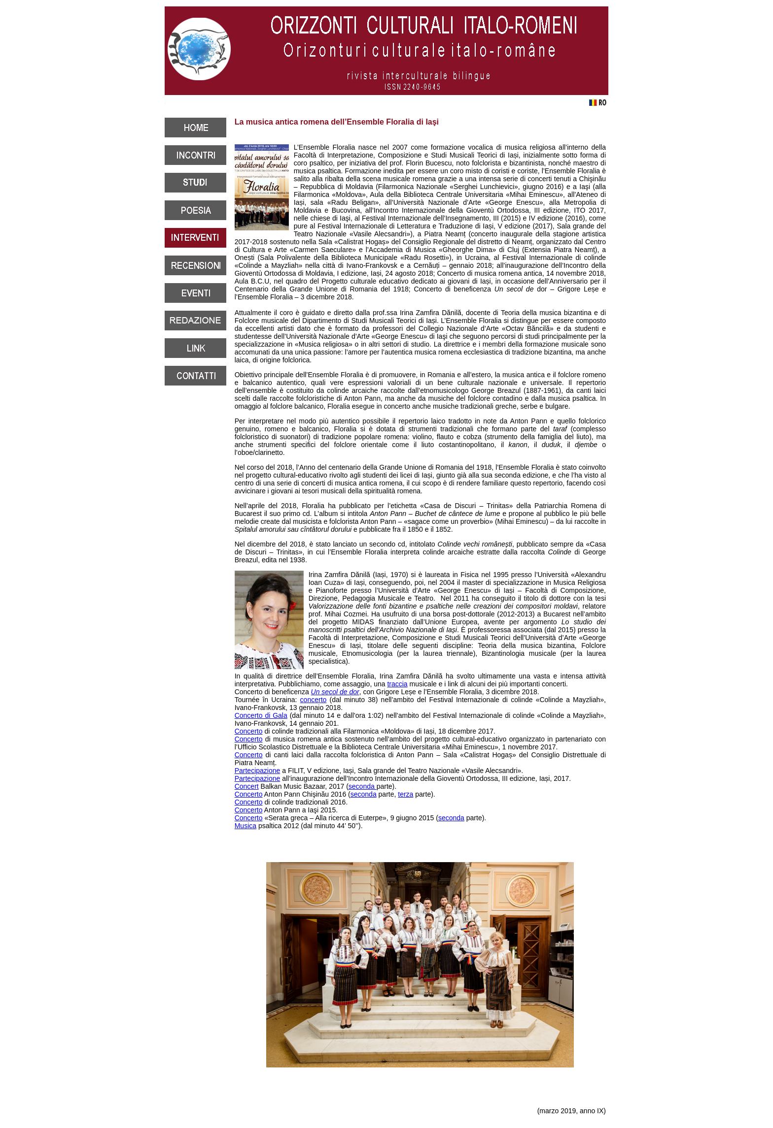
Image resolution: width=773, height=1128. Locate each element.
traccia (397, 684)
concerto (313, 700)
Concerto (249, 731)
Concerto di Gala (261, 715)
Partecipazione (258, 770)
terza (405, 794)
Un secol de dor (335, 692)
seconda (363, 786)
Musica (245, 826)
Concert (247, 786)
